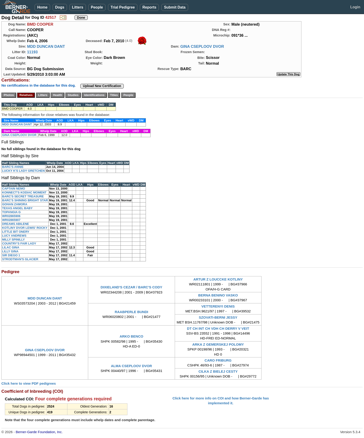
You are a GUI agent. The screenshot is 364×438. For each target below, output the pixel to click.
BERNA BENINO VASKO (218, 295)
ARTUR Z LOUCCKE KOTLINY (218, 279)
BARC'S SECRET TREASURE (23, 196)
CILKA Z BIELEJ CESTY (218, 371)
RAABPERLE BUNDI (131, 312)
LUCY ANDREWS (14, 235)
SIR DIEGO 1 (11, 255)
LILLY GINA (10, 251)
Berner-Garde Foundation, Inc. (39, 432)
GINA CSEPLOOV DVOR (202, 46)
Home (42, 7)
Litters (77, 7)
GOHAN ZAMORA (14, 204)
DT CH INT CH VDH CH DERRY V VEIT (218, 328)
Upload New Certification (102, 86)
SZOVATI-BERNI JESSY (218, 317)
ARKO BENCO (131, 336)
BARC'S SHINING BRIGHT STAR (25, 200)
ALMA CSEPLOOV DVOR (131, 366)
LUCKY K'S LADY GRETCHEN (23, 170)
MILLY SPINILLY (13, 239)
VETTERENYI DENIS (218, 306)
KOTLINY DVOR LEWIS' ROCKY (24, 228)
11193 (32, 52)
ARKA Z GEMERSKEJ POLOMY (218, 344)
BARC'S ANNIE (13, 167)
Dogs (59, 7)
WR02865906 (11, 216)
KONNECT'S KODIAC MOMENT (24, 192)
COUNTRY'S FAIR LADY (19, 243)
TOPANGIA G (11, 212)
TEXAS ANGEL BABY (17, 208)
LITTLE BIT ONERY (15, 231)
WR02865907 (11, 220)
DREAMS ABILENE (15, 224)
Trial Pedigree (123, 7)
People (97, 7)
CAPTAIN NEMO (13, 188)
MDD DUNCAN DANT (46, 46)
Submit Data (174, 7)
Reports (149, 7)
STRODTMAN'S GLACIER (20, 259)
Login (355, 7)
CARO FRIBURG (218, 360)
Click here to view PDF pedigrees (28, 383)
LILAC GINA (10, 247)
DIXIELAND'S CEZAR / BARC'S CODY (131, 287)
